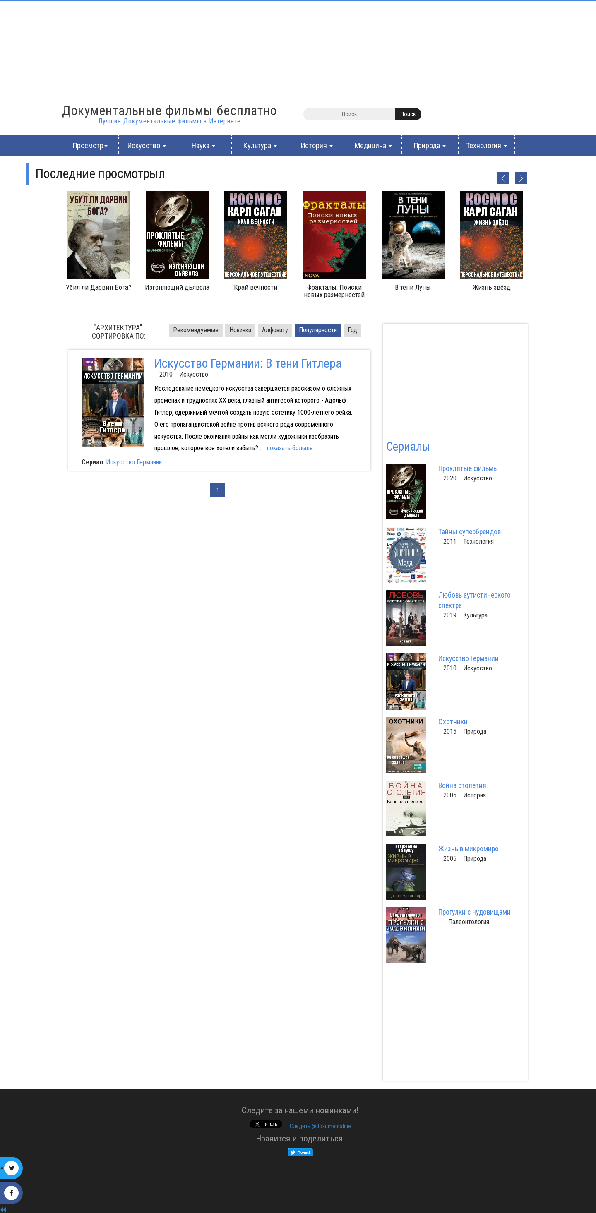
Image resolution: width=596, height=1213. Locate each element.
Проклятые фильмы (468, 468)
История (317, 145)
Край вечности (255, 287)
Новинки (240, 330)
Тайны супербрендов (469, 532)
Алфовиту (275, 330)
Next (521, 178)
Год (352, 330)
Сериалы (408, 447)
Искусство (146, 145)
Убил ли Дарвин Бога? (98, 287)
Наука (203, 145)
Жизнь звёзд (492, 287)
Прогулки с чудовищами (474, 912)
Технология (486, 145)
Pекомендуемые (196, 330)
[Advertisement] (74, 51)
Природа (430, 145)
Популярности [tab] (318, 330)
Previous (502, 178)
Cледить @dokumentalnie (320, 1126)
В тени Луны (413, 287)
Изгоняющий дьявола (177, 287)
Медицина (373, 145)
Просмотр (90, 145)
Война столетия (462, 785)
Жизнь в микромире (468, 849)
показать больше (290, 448)
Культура (260, 145)
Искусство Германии (134, 462)
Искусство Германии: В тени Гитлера (248, 363)
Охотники (453, 722)
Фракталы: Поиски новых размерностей (334, 291)
